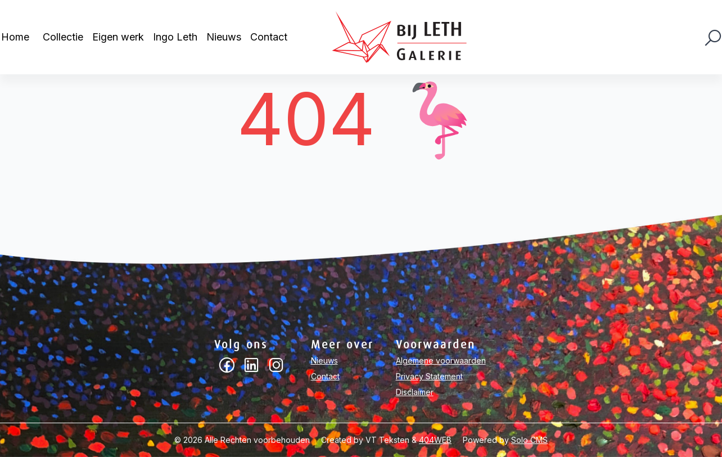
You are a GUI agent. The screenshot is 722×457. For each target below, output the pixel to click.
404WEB (435, 440)
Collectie (63, 37)
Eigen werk (118, 37)
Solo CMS (529, 440)
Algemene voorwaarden (441, 360)
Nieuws (223, 37)
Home (15, 37)
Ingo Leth (175, 37)
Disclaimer (415, 392)
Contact (268, 37)
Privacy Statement (429, 376)
